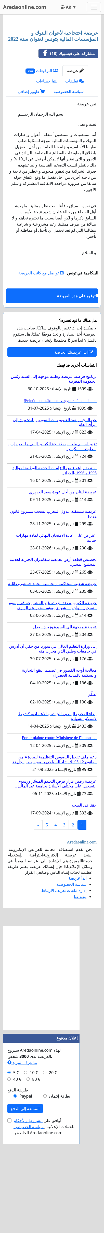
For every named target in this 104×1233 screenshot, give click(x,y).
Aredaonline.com (24, 7)
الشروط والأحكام (28, 1224)
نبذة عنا (80, 1000)
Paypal (25, 1200)
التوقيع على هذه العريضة (77, 400)
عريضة (75, 174)
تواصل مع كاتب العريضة (41, 377)
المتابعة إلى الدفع (25, 1212)
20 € (53, 1176)
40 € (17, 1183)
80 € (36, 1183)
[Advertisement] (52, 75)
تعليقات (74, 185)
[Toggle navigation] (94, 7)
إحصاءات (46, 185)
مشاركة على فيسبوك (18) (67, 157)
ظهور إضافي (31, 195)
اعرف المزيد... (22, 1166)
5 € (16, 1176)
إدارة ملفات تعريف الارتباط (63, 994)
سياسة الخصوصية (69, 195)
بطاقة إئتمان (59, 1200)
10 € (34, 1176)
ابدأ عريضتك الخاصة (74, 456)
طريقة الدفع (17, 1194)
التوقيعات (41, 174)
